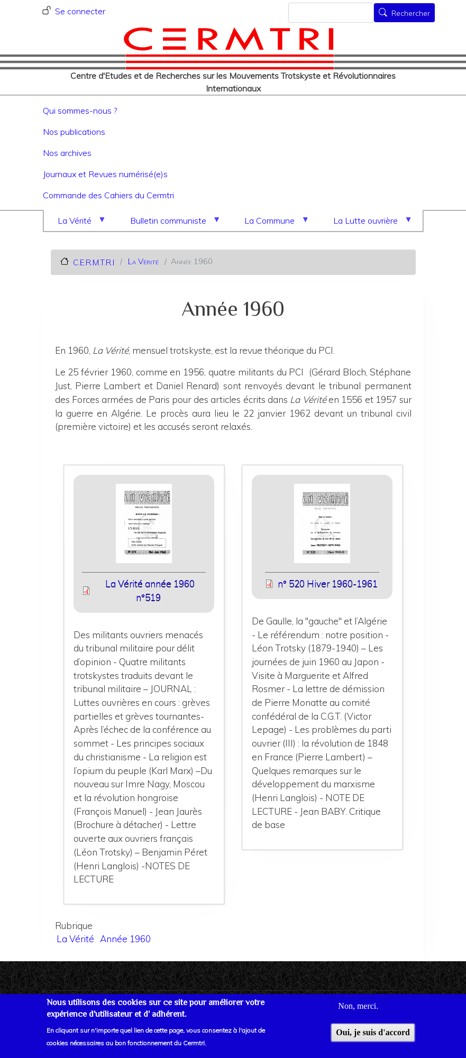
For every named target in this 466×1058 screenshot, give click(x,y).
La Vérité (76, 223)
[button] (144, 526)
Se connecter (80, 11)
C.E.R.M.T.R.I (93, 262)
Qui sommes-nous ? (80, 110)
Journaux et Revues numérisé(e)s (105, 174)
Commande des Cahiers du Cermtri (108, 195)
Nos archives (67, 153)
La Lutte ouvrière (367, 223)
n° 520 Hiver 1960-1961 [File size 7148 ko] (328, 583)
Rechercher (410, 14)
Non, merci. (358, 1012)
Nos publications (74, 131)
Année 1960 (125, 938)
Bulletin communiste (170, 223)
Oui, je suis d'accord (373, 1038)
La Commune (271, 223)
